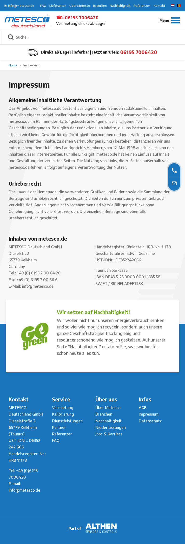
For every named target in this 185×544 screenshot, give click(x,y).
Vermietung (62, 407)
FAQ (43, 5)
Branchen (100, 5)
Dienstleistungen (67, 420)
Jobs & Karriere (109, 434)
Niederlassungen (110, 427)
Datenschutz (150, 420)
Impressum (31, 65)
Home (13, 65)
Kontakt (159, 5)
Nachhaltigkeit (120, 5)
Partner (59, 427)
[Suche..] (97, 37)
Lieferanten (57, 5)
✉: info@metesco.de (19, 5)
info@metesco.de (24, 490)
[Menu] (169, 20)
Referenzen (142, 5)
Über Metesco (79, 5)
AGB (142, 407)
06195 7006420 (82, 17)
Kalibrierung (63, 414)
